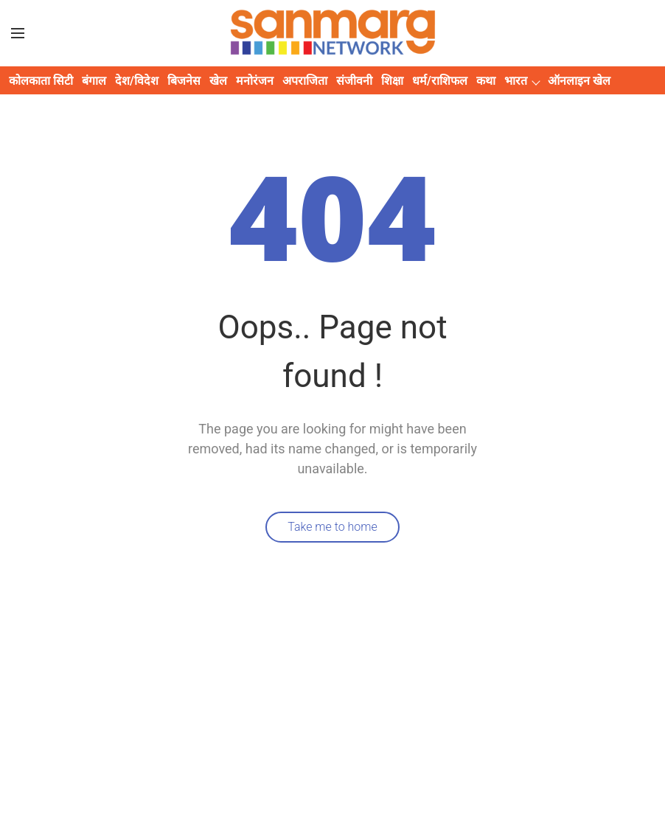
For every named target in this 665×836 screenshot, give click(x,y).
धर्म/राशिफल (439, 81)
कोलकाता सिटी (41, 81)
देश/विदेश (137, 81)
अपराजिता (304, 81)
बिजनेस (184, 81)
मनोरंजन (255, 81)
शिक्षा (392, 81)
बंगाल (94, 81)
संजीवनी (354, 81)
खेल (218, 81)
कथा (485, 81)
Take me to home (332, 527)
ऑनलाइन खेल (579, 81)
